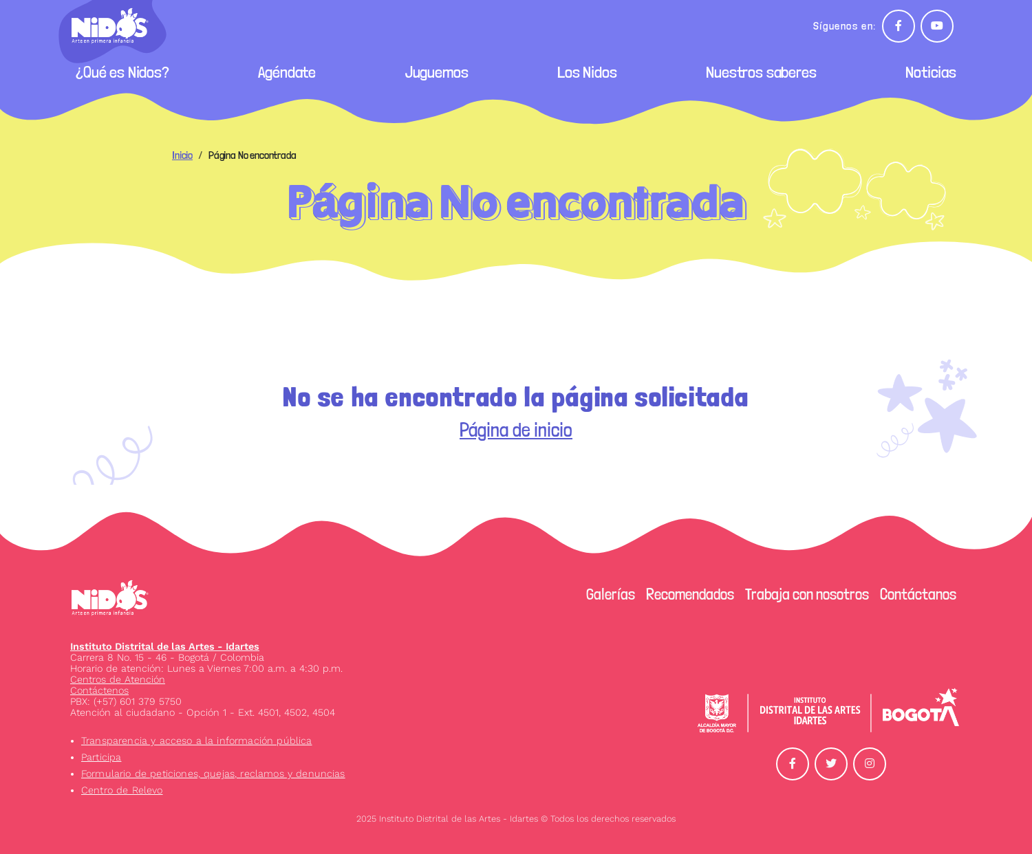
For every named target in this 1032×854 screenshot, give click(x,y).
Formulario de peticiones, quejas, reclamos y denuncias (213, 773)
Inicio (182, 155)
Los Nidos (587, 72)
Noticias (930, 72)
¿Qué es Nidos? (122, 72)
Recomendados (690, 594)
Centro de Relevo (122, 790)
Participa (101, 757)
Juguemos (437, 72)
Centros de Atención (117, 679)
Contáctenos (99, 690)
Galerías (610, 594)
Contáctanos (918, 594)
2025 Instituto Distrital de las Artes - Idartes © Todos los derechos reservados (516, 818)
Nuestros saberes (761, 72)
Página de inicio (516, 430)
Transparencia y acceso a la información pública (196, 740)
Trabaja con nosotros (807, 594)
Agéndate (287, 72)
